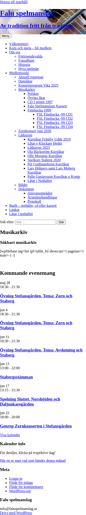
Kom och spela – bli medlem (30, 48)
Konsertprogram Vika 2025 (38, 85)
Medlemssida (19, 73)
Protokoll (34, 201)
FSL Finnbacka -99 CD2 (55, 118)
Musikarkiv (26, 89)
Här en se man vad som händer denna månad (33, 460)
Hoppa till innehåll (14, 2)
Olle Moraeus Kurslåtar (45, 156)
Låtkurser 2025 (39, 147)
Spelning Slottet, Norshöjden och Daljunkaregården (30, 402)
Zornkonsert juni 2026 (34, 131)
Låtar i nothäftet (21, 214)
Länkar (14, 210)
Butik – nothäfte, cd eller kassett (33, 206)
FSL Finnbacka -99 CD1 (55, 114)
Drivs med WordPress (16, 513)
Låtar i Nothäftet (40, 181)
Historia (24, 65)
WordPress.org (20, 491)
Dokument (26, 189)
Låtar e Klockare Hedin (45, 143)
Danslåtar (25, 81)
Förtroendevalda (30, 56)
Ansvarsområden (40, 193)
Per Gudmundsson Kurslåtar (48, 164)
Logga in (15, 478)
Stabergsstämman (16, 377)
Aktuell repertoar (31, 77)
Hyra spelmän (28, 69)
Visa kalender (10, 435)
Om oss (14, 52)
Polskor (33, 94)
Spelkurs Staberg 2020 (44, 160)
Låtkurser (25, 135)
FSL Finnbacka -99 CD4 (55, 127)
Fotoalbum (26, 60)
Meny (5, 36)
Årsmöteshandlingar (42, 197)
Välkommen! (18, 44)
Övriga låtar (36, 98)
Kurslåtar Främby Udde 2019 (49, 139)
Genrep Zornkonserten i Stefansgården (36, 426)
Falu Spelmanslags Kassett (47, 106)
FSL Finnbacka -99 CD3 (55, 123)
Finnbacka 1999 (39, 110)
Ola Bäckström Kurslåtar (46, 152)
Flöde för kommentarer (26, 487)
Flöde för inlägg (21, 483)
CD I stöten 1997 (40, 102)
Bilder (23, 185)
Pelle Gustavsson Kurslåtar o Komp (54, 176)
